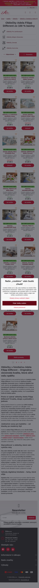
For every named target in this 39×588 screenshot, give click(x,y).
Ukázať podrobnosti (19, 307)
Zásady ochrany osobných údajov (19, 298)
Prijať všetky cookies (19, 303)
